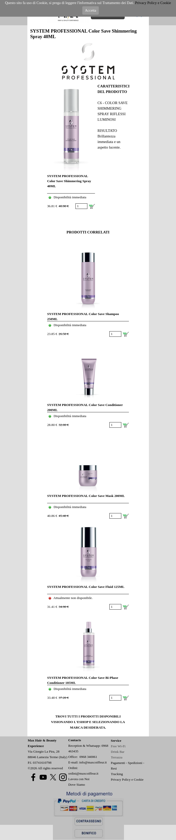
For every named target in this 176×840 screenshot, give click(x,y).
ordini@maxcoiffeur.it (83, 773)
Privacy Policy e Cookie (127, 779)
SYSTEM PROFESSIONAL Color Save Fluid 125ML (85, 587)
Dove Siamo (76, 784)
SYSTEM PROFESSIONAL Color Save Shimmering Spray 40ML (69, 181)
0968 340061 (88, 757)
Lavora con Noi (79, 779)
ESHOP (82, 722)
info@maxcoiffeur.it (93, 762)
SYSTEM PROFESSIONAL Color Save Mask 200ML (86, 496)
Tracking (117, 774)
